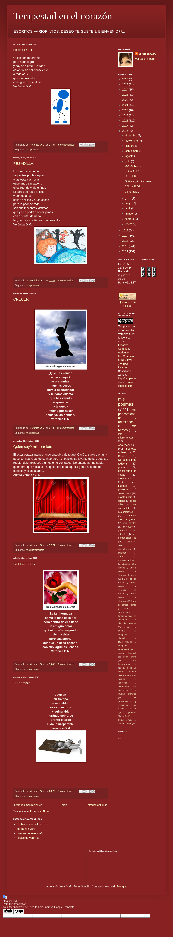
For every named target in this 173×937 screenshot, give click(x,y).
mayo (129, 203)
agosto (129, 156)
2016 (125, 130)
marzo (129, 213)
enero (129, 224)
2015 (125, 230)
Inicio (64, 805)
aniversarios (124, 612)
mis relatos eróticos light (127, 709)
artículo (122, 534)
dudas (121, 556)
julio (128, 161)
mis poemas (32, 149)
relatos (121, 501)
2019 (125, 115)
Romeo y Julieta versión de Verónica (127, 597)
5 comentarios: (66, 144)
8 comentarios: (66, 280)
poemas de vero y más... (31, 833)
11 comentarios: (66, 428)
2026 (125, 79)
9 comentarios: (66, 664)
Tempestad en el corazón (62, 15)
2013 (125, 240)
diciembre (131, 135)
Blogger (121, 886)
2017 (125, 125)
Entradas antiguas (96, 805)
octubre (130, 145)
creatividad (124, 478)
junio (128, 198)
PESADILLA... (24, 163)
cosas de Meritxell (127, 653)
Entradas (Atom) (39, 811)
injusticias (122, 683)
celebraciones (125, 512)
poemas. (132, 712)
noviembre (132, 140)
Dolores (122, 456)
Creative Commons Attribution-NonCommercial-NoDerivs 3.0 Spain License (126, 356)
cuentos (122, 552)
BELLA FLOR (24, 564)
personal (123, 489)
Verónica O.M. (147, 53)
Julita (133, 575)
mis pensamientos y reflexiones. (127, 701)
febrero (130, 219)
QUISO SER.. (24, 50)
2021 (125, 105)
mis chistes (129, 523)
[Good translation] (8, 911)
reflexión (127, 716)
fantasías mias (125, 616)
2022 (125, 99)
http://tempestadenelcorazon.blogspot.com (127, 382)
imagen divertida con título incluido (127, 675)
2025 (125, 84)
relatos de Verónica (28, 837)
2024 (125, 89)
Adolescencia (126, 445)
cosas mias (124, 493)
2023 (125, 94)
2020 (125, 110)
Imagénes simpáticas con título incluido (127, 638)
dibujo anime (129, 657)
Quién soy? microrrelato (32, 447)
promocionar (124, 530)
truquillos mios (125, 720)
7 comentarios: (66, 545)
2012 (125, 246)
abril (128, 208)
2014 (125, 235)
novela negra (125, 497)
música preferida (127, 560)
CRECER (21, 299)
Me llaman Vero (26, 828)
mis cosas (127, 526)
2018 (125, 120)
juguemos (122, 619)
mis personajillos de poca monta (127, 538)
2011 (125, 251)
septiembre (132, 151)
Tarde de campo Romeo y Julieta (127, 605)
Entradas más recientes (28, 805)
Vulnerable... (23, 683)
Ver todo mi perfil (145, 58)
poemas (123, 467)
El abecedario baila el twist (32, 824)
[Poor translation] (18, 911)
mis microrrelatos (35, 550)
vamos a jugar (124, 723)
